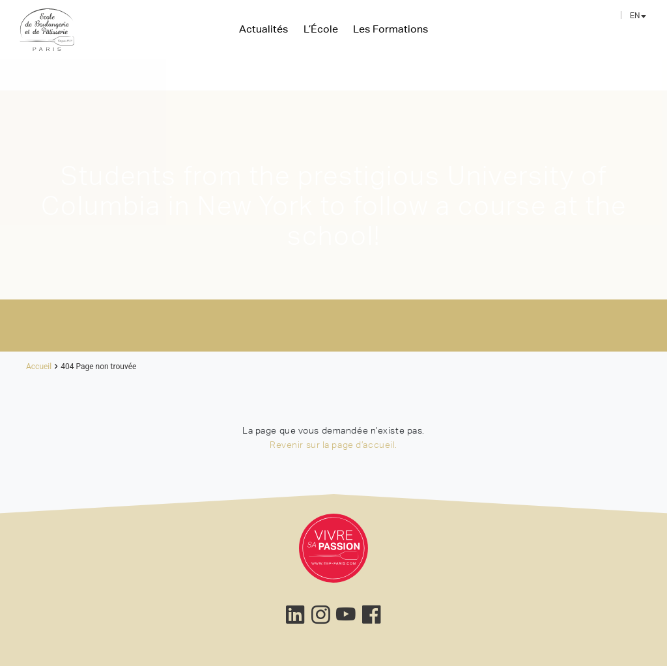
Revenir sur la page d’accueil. (333, 444)
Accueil (38, 366)
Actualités (263, 29)
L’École (321, 29)
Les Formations (390, 29)
